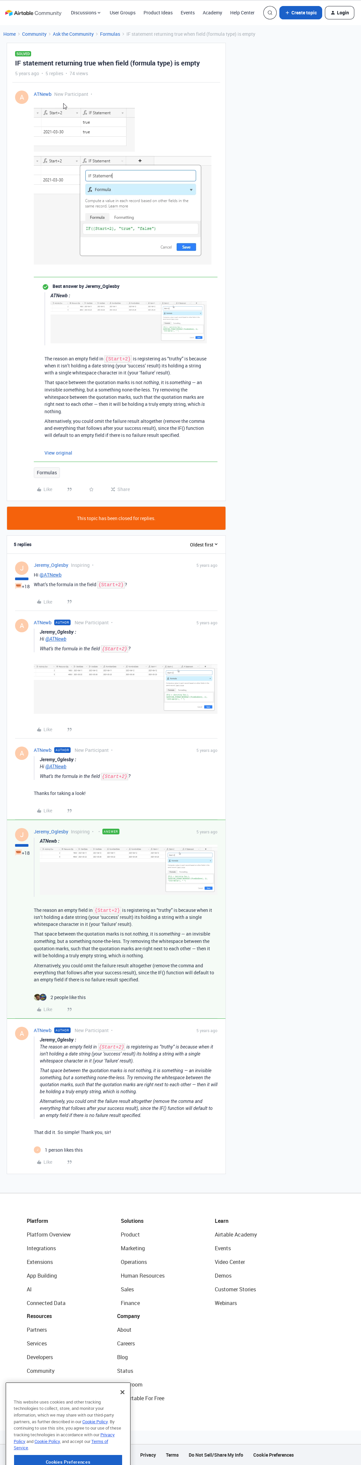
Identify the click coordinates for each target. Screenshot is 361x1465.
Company (128, 1316)
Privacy (148, 1455)
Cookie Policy (95, 1444)
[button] (300, 12)
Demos (223, 1275)
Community (34, 34)
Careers (126, 1343)
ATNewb (43, 94)
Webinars (226, 1303)
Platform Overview (49, 1234)
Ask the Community (73, 34)
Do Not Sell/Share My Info (216, 1455)
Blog (122, 1357)
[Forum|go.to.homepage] (33, 12)
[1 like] (58, 1149)
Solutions (132, 1221)
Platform (37, 1221)
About (124, 1329)
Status (125, 1370)
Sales (127, 1289)
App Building (42, 1275)
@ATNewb (50, 575)
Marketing (133, 1248)
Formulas (110, 34)
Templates (39, 1384)
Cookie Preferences (273, 1455)
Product (130, 1234)
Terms (172, 1455)
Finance (130, 1303)
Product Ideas (158, 12)
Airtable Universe (47, 1398)
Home (9, 34)
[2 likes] (60, 997)
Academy (212, 12)
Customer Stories (235, 1289)
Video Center (230, 1262)
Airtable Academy (236, 1234)
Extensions (40, 1262)
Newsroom (130, 1384)
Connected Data (46, 1303)
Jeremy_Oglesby (51, 565)
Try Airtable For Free (140, 1398)
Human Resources (143, 1275)
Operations (134, 1262)
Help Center (242, 12)
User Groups (123, 12)
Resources (39, 1316)
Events (188, 12)
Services (37, 1343)
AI (29, 1289)
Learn (222, 1221)
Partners (37, 1329)
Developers (40, 1357)
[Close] (122, 1414)
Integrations (41, 1248)
